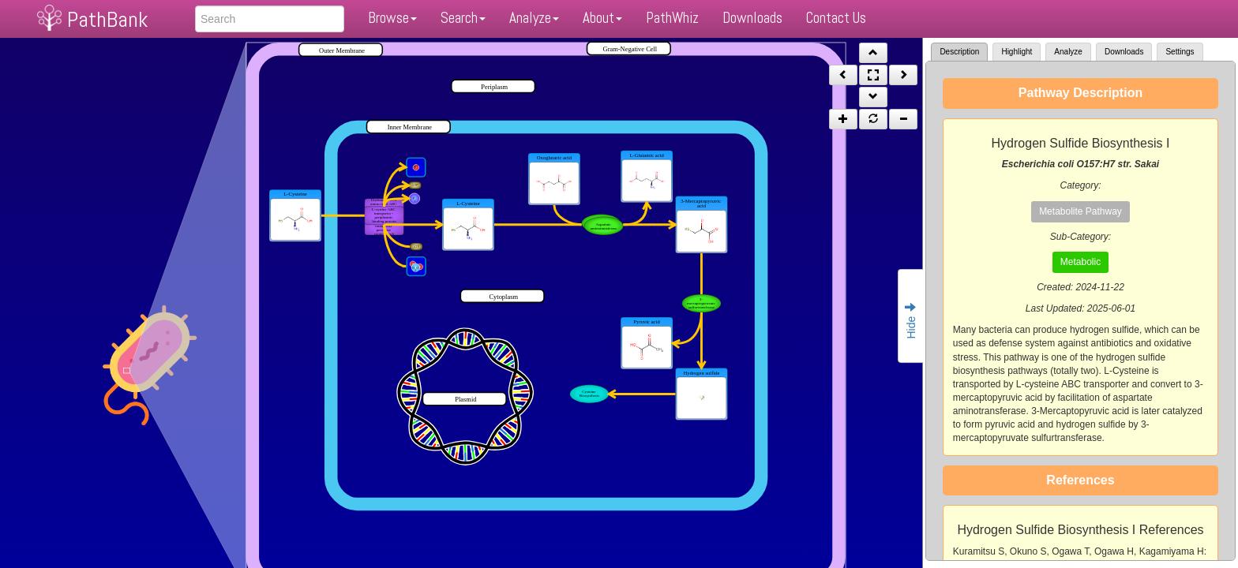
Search (463, 18)
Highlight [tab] (1016, 51)
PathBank (107, 19)
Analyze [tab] (1068, 51)
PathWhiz (672, 18)
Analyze (534, 18)
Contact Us (836, 18)
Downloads (752, 18)
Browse (392, 18)
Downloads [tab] (1124, 51)
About (602, 18)
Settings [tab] (1179, 51)
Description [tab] (959, 51)
